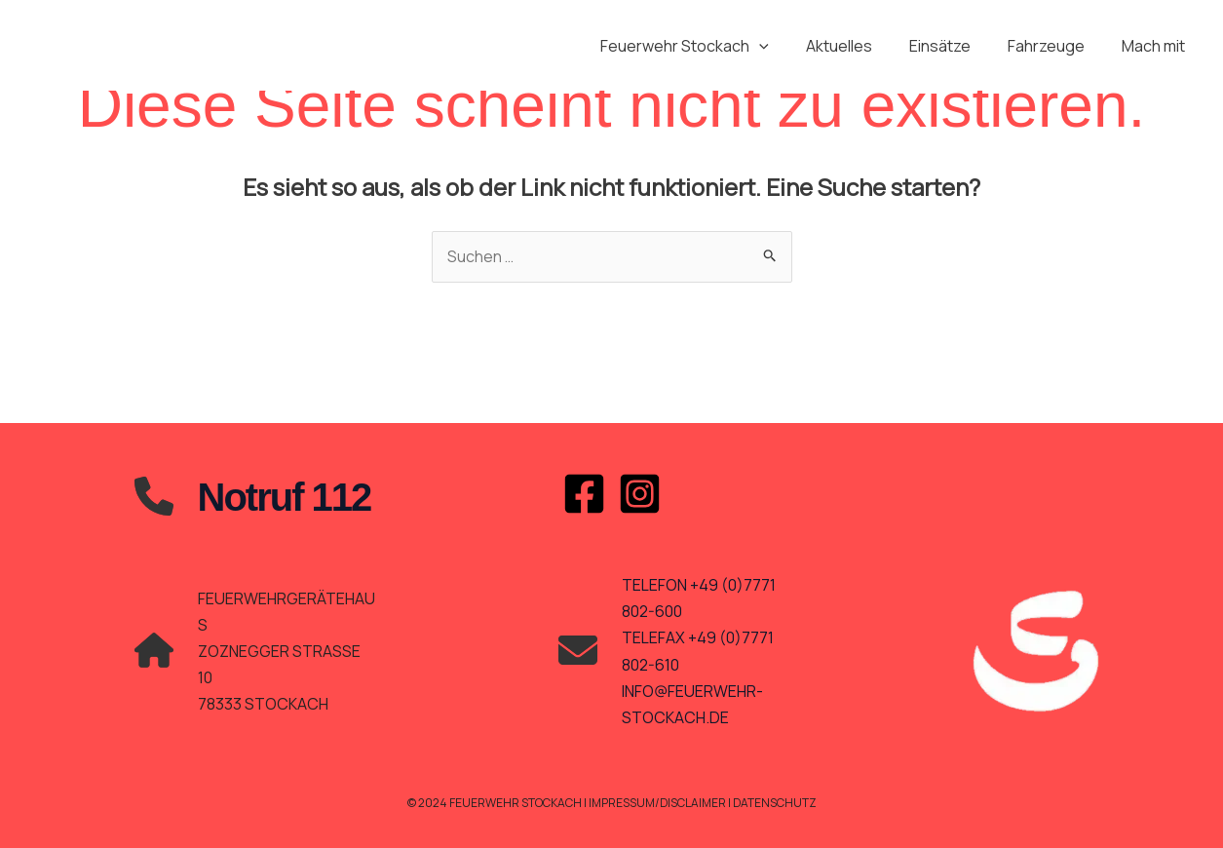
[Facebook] (584, 494)
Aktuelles (859, 46)
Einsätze (954, 46)
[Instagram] (640, 494)
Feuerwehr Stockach (711, 46)
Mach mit (1156, 46)
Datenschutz (776, 802)
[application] (785, 46)
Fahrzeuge (1054, 46)
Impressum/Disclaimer (657, 802)
